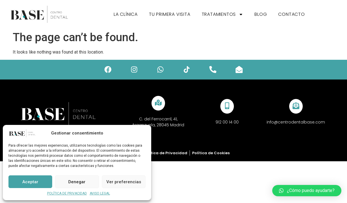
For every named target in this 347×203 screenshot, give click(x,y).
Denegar (76, 181)
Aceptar (30, 181)
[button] (306, 190)
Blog (260, 14)
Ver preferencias (123, 181)
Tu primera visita (169, 14)
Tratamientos (222, 14)
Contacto (291, 14)
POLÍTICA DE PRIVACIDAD (67, 193)
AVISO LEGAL (100, 193)
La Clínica (126, 14)
